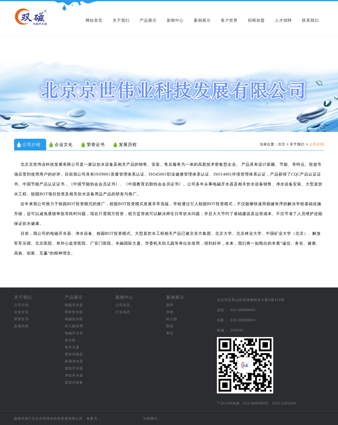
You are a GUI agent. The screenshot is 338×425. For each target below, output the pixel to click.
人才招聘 (283, 20)
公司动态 (122, 305)
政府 (170, 305)
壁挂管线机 (74, 354)
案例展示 (202, 20)
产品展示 (148, 20)
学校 (170, 312)
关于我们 (121, 20)
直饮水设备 (74, 382)
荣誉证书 (96, 144)
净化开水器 (74, 375)
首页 (281, 144)
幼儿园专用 (74, 326)
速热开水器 (74, 368)
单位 (170, 333)
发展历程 (128, 144)
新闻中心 (175, 20)
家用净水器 (74, 361)
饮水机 (70, 340)
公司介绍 (32, 144)
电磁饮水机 (74, 319)
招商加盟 (256, 20)
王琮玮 (166, 418)
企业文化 (64, 144)
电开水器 (72, 347)
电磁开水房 (74, 333)
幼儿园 (171, 319)
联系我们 (310, 20)
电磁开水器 (74, 305)
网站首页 (94, 20)
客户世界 (229, 20)
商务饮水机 (74, 312)
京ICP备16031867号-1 (120, 418)
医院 (170, 326)
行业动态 (122, 312)
